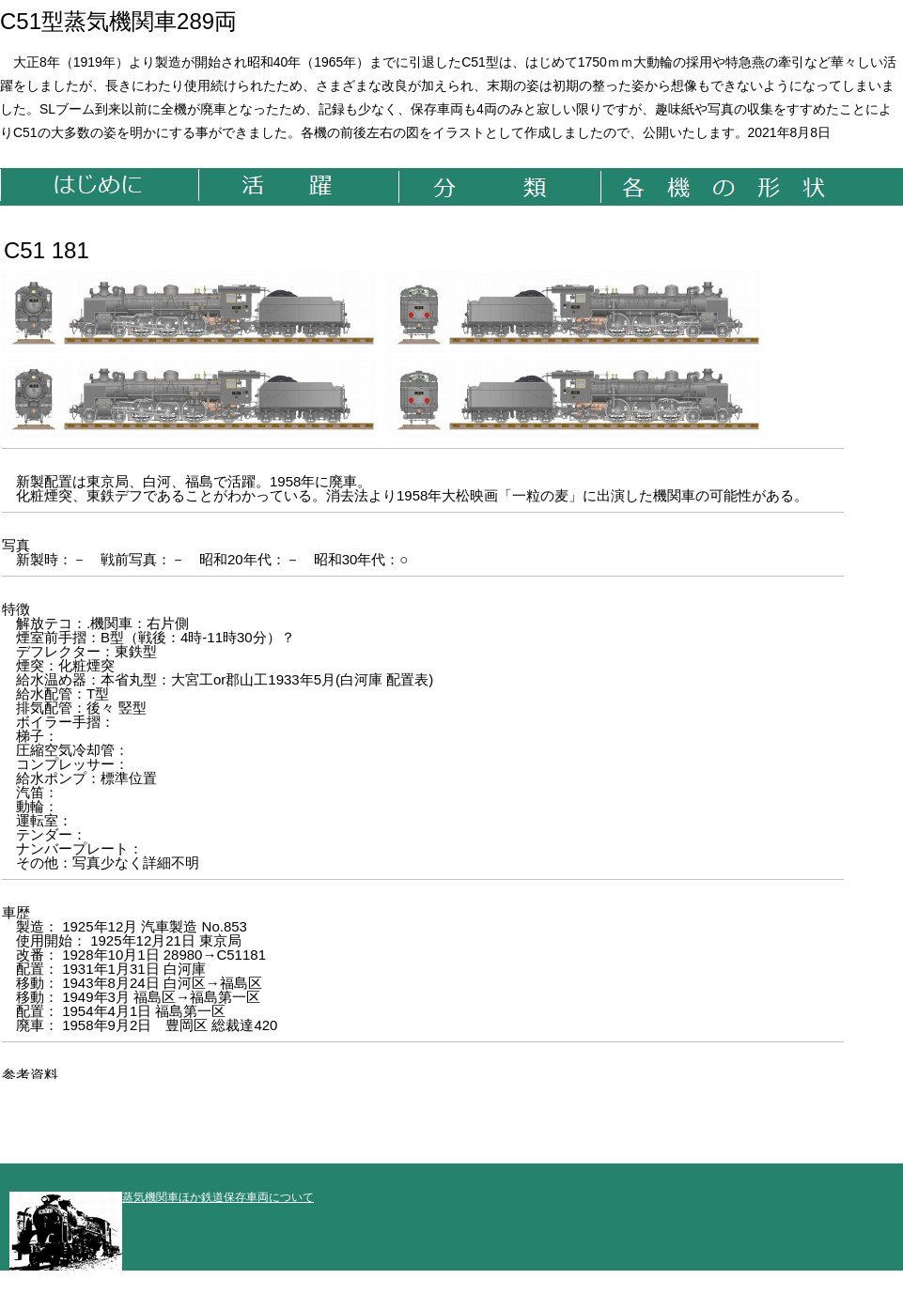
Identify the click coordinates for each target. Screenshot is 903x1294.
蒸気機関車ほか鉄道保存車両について (161, 1197)
